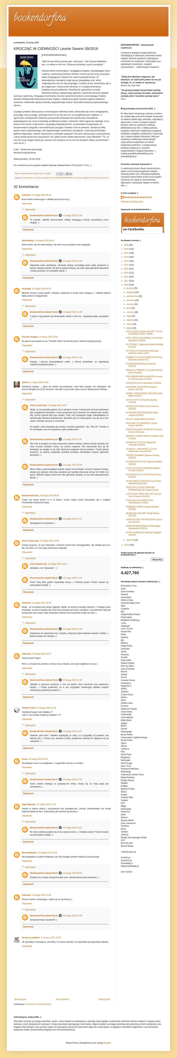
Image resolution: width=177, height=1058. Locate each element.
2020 (126, 269)
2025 (126, 249)
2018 (126, 277)
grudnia (130, 288)
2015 (126, 545)
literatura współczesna (44, 178)
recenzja (78, 178)
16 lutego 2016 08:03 (72, 873)
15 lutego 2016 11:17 (72, 519)
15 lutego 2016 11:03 (72, 261)
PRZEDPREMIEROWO (64, 178)
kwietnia (130, 320)
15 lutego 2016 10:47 (72, 439)
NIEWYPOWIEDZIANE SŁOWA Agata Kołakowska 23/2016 (143, 527)
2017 (126, 281)
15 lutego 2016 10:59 (72, 215)
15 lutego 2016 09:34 (44, 240)
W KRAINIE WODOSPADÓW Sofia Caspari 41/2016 (142, 413)
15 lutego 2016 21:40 (72, 779)
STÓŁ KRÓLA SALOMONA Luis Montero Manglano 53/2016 (144, 339)
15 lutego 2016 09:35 (41, 289)
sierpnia (130, 304)
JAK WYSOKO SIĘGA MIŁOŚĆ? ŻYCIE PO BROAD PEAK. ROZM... (144, 332)
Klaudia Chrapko (30, 337)
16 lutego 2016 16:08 (72, 915)
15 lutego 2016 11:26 (72, 680)
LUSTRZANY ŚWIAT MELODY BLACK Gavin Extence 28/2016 (143, 495)
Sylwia (25, 382)
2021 (126, 265)
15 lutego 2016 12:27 (72, 731)
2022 (126, 261)
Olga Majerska (29, 804)
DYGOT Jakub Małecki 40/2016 (140, 419)
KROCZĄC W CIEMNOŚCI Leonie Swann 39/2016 (141, 424)
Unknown (26, 195)
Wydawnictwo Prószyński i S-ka (95, 178)
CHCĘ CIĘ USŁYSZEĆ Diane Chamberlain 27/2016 (139, 501)
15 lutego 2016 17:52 (46, 804)
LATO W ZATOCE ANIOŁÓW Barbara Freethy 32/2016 (143, 469)
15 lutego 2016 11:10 (72, 357)
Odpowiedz (27, 203)
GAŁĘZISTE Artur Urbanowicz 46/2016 (143, 383)
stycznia (130, 540)
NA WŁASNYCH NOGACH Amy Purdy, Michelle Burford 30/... (143, 482)
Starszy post (104, 999)
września (130, 300)
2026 (126, 245)
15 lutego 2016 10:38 (41, 603)
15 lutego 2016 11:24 (72, 629)
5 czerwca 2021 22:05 (51, 937)
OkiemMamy (28, 240)
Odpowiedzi (30, 210)
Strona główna (62, 999)
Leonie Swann (28, 178)
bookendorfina (40, 19)
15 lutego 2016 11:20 (72, 578)
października (132, 296)
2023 (126, 257)
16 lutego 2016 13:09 (41, 895)
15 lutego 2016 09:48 (38, 382)
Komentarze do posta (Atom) (38, 1004)
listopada (130, 292)
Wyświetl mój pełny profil (132, 202)
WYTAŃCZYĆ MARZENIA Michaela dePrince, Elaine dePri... (142, 352)
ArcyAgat (26, 289)
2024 (126, 253)
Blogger (107, 1043)
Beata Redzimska (30, 495)
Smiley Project (29, 708)
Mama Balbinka (29, 853)
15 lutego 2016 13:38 (38, 759)
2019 (126, 273)
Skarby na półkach (31, 937)
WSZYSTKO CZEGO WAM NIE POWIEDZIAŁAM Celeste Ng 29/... (143, 488)
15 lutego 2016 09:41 (48, 337)
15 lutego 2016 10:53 (72, 465)
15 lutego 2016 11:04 (72, 312)
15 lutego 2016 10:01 (57, 564)
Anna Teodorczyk (38, 405)
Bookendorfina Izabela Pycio (44, 215)
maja (128, 316)
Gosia (24, 759)
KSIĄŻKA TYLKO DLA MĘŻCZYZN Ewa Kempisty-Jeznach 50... (144, 358)
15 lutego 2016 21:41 (72, 827)
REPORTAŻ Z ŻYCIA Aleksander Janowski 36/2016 (141, 443)
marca (129, 324)
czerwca (130, 312)
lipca (128, 308)
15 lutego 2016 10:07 (57, 405)
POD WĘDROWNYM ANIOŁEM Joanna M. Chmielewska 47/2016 (144, 377)
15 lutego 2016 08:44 (41, 195)
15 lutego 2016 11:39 (46, 708)
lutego (129, 328)
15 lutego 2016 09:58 (49, 495)
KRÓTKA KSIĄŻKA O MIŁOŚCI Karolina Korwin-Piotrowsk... (144, 430)
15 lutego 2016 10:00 (49, 541)
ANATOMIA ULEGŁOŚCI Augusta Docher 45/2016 (141, 388)
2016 (126, 285)
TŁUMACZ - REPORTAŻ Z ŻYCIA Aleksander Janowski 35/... (141, 450)
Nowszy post (20, 999)
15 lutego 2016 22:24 (47, 853)
